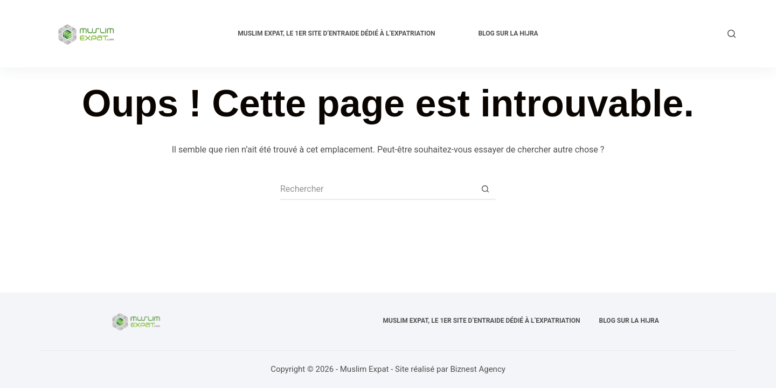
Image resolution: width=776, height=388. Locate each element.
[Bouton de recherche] (485, 189)
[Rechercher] (732, 34)
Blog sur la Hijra (508, 33)
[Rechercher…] (377, 189)
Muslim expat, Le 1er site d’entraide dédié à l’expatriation (336, 33)
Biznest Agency (477, 369)
